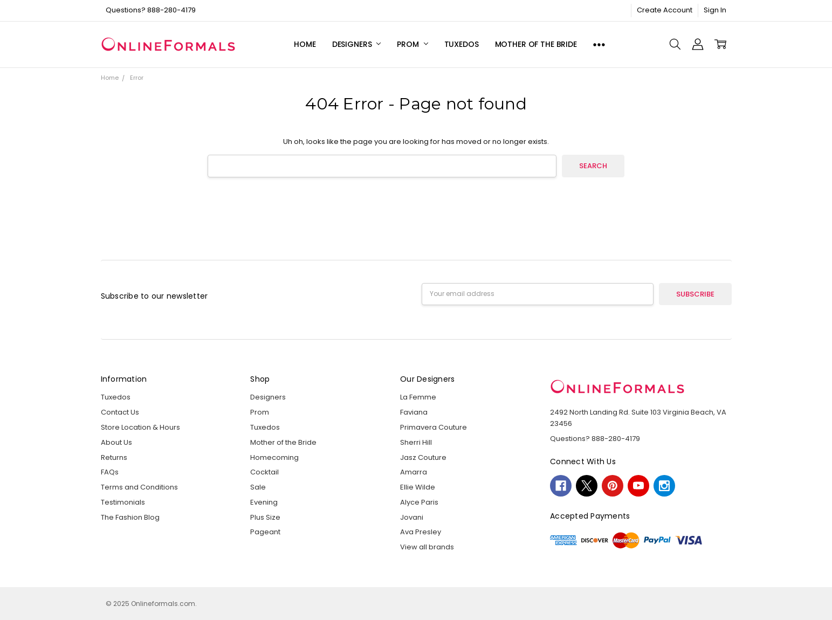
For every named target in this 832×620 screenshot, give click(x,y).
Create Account (664, 10)
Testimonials (123, 502)
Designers (356, 44)
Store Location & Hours (140, 427)
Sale (258, 487)
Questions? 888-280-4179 (151, 10)
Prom (412, 44)
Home (304, 44)
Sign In (715, 10)
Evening (264, 502)
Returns (114, 457)
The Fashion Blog (130, 517)
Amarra (413, 472)
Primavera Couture (433, 427)
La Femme (418, 397)
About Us (116, 442)
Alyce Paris (419, 502)
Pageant (265, 532)
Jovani (411, 517)
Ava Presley (420, 532)
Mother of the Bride (536, 44)
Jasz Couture (423, 457)
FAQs (110, 472)
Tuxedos (461, 44)
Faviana (414, 412)
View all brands (427, 547)
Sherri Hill (416, 442)
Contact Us (120, 412)
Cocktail (264, 472)
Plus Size (265, 517)
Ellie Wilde (417, 487)
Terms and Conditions (139, 487)
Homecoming (274, 457)
